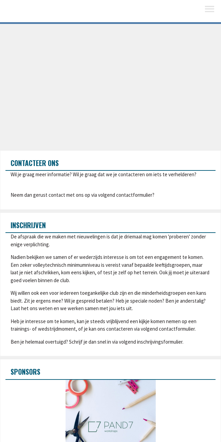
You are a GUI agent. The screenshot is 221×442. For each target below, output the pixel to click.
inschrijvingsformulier (159, 342)
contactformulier (134, 195)
